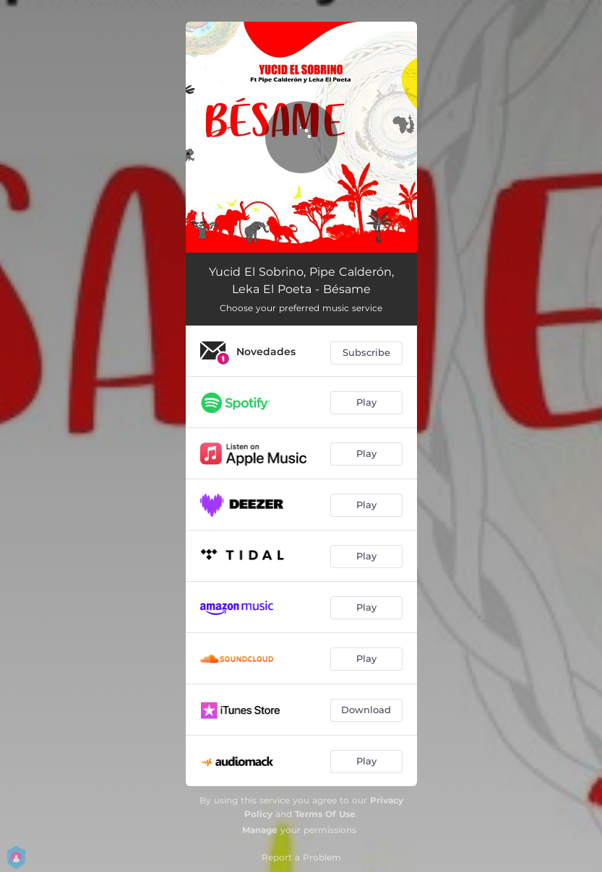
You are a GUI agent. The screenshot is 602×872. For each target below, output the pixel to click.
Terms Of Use (325, 813)
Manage (260, 829)
